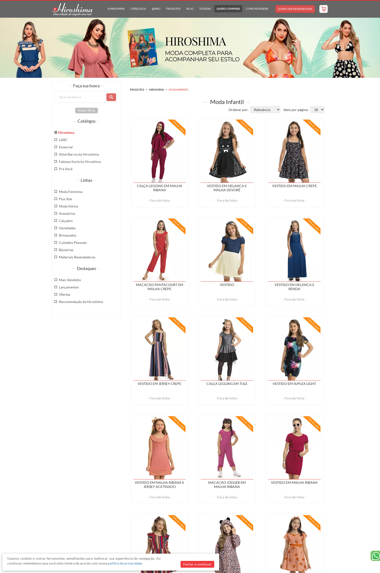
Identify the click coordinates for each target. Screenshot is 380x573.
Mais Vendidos (70, 280)
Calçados (66, 221)
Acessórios (67, 213)
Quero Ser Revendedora (295, 8)
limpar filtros (86, 110)
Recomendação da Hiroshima (81, 302)
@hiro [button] (156, 8)
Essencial (66, 147)
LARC (63, 140)
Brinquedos (67, 235)
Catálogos (138, 8)
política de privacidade (125, 563)
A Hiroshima (116, 8)
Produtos (173, 8)
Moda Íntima (68, 206)
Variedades (67, 228)
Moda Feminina (70, 192)
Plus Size (65, 199)
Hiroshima (66, 132)
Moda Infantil (179, 89)
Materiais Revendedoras (77, 257)
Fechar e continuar (197, 564)
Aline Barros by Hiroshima (79, 154)
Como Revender (257, 8)
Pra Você (65, 169)
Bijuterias (66, 250)
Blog (190, 8)
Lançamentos (69, 287)
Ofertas (64, 294)
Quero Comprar (228, 8)
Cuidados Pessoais (73, 242)
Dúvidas (205, 8)
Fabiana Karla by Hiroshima (80, 161)
